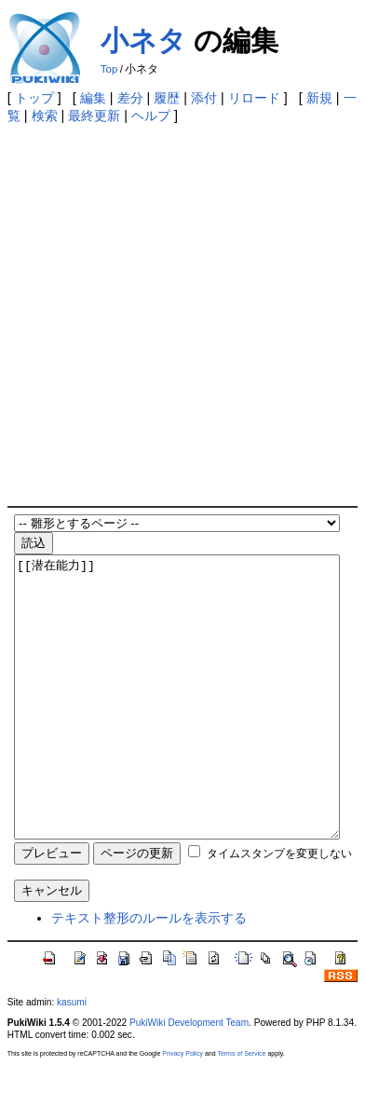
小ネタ (143, 40)
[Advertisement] (182, 314)
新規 (319, 97)
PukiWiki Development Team (189, 1078)
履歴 (167, 97)
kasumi (72, 1058)
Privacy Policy (182, 1109)
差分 (130, 97)
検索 (45, 115)
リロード (254, 97)
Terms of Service (241, 1109)
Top (109, 69)
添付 (204, 97)
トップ (34, 97)
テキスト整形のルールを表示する (149, 973)
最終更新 (94, 115)
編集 (93, 97)
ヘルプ (150, 115)
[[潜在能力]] (177, 724)
